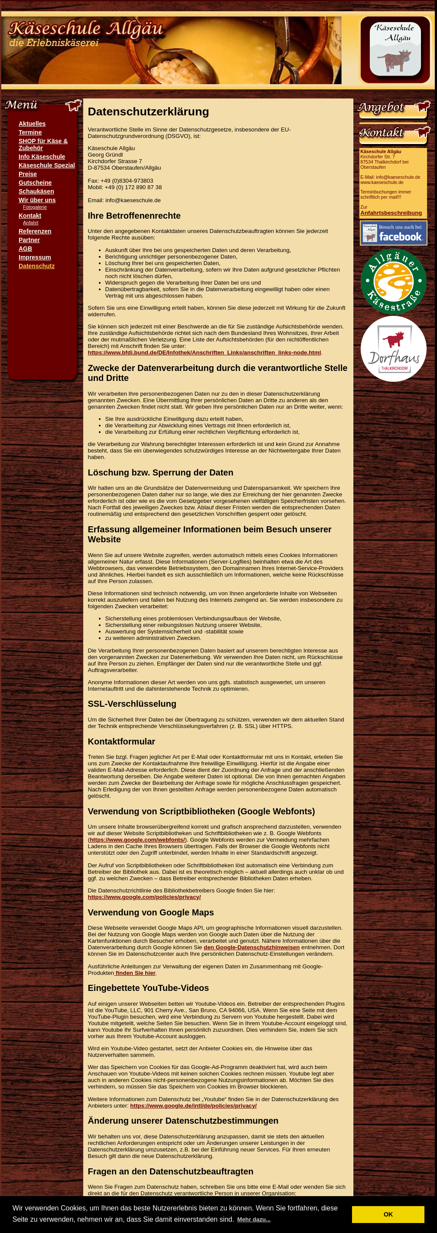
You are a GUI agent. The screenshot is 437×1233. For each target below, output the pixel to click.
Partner (29, 239)
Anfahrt (30, 222)
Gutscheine (35, 182)
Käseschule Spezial (47, 165)
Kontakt (30, 215)
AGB (25, 248)
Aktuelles (32, 123)
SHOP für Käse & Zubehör (43, 144)
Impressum (35, 257)
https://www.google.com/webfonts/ (137, 839)
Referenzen (35, 231)
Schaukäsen (36, 191)
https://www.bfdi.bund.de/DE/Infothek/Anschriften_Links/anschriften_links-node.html (204, 352)
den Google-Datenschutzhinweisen (252, 947)
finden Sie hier (135, 973)
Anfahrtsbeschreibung (391, 213)
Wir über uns (37, 200)
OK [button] (388, 1214)
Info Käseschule (42, 156)
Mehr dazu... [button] (254, 1219)
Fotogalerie (35, 207)
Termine (30, 132)
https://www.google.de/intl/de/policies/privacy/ (193, 1105)
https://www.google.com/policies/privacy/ (144, 897)
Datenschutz (37, 265)
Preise (28, 174)
